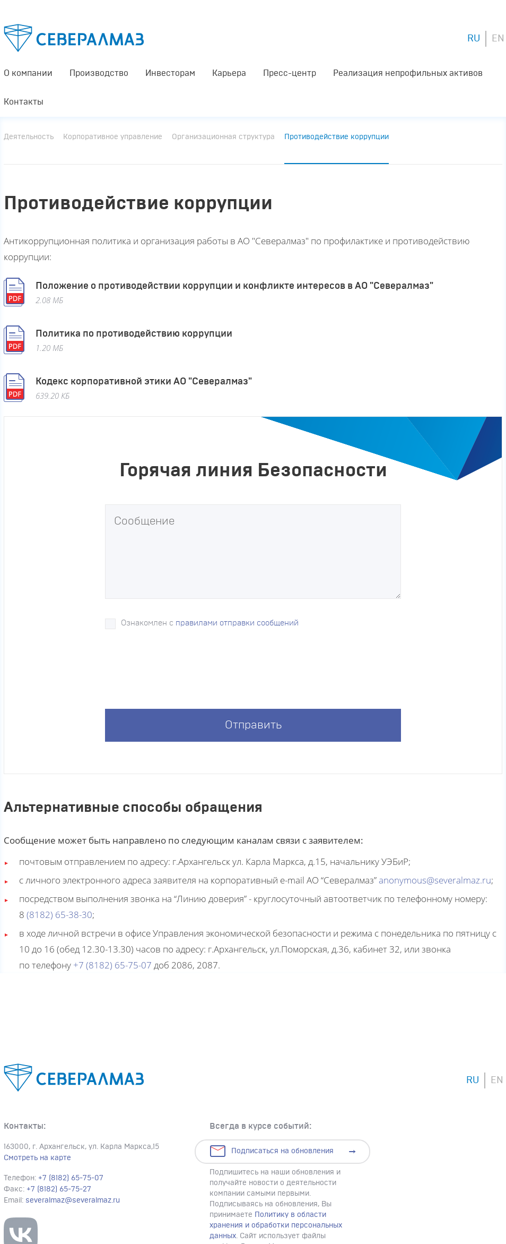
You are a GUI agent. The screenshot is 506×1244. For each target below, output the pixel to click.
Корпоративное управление (112, 137)
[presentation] (185, 672)
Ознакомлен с (210, 623)
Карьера (229, 73)
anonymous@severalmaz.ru (435, 880)
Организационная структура (223, 137)
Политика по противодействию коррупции (134, 334)
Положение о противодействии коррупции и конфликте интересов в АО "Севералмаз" (234, 286)
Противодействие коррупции (336, 137)
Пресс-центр (289, 73)
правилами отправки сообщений (237, 623)
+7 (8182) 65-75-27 (59, 1189)
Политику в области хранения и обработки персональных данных (276, 1225)
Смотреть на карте (37, 1158)
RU (473, 39)
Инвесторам (170, 73)
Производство (98, 73)
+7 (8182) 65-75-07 (112, 965)
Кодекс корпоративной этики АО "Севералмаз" (144, 382)
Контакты (23, 102)
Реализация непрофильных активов (408, 73)
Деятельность (29, 137)
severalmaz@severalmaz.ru (72, 1200)
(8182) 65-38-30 (59, 914)
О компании (28, 73)
